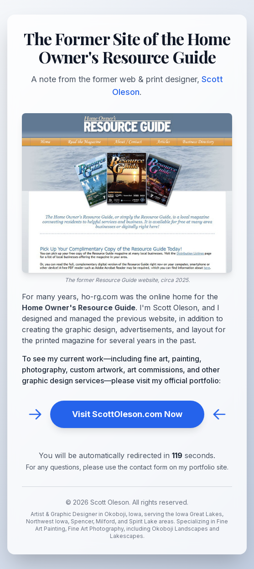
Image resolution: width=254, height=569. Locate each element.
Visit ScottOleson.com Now (127, 414)
